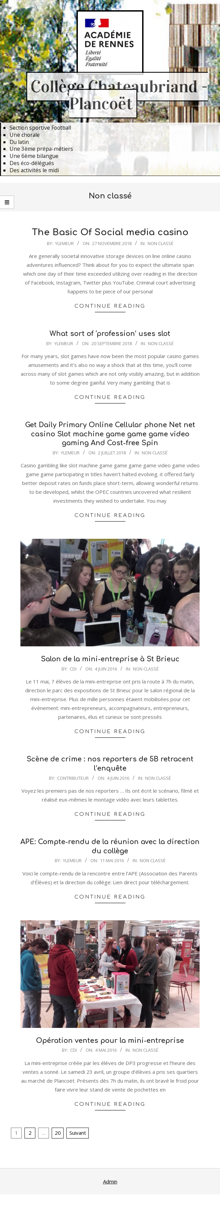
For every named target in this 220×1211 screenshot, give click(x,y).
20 (58, 1132)
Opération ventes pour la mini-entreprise (110, 1041)
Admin (110, 1181)
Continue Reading (110, 306)
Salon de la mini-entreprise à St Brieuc (110, 659)
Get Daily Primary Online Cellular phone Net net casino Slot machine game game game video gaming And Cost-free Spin (110, 434)
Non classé (160, 243)
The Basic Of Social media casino (110, 232)
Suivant (77, 1132)
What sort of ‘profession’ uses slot (110, 334)
